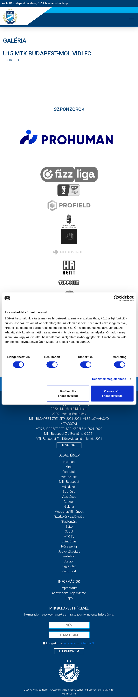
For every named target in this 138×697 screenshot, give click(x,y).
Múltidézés (69, 487)
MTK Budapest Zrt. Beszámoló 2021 (69, 434)
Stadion (69, 561)
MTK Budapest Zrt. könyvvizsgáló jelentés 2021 (69, 439)
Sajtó (69, 526)
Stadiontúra (69, 521)
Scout (69, 531)
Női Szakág (69, 546)
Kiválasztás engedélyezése (68, 393)
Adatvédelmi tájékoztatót (79, 643)
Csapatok (69, 472)
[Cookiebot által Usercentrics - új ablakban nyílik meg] (117, 298)
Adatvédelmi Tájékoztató (69, 593)
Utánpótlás (69, 541)
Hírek (69, 467)
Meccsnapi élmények (69, 511)
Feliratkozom (69, 651)
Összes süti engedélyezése (112, 393)
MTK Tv (69, 536)
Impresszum (69, 588)
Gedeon (69, 502)
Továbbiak (69, 445)
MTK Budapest (69, 482)
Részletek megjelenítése (109, 378)
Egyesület (69, 566)
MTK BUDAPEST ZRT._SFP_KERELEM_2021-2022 (69, 429)
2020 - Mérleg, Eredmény (69, 414)
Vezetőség (69, 496)
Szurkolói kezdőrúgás (69, 516)
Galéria (69, 506)
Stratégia (69, 491)
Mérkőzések (69, 477)
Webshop (69, 556)
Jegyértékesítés (69, 551)
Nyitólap (69, 462)
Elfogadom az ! (70, 643)
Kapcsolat (69, 571)
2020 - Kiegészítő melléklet (69, 409)
